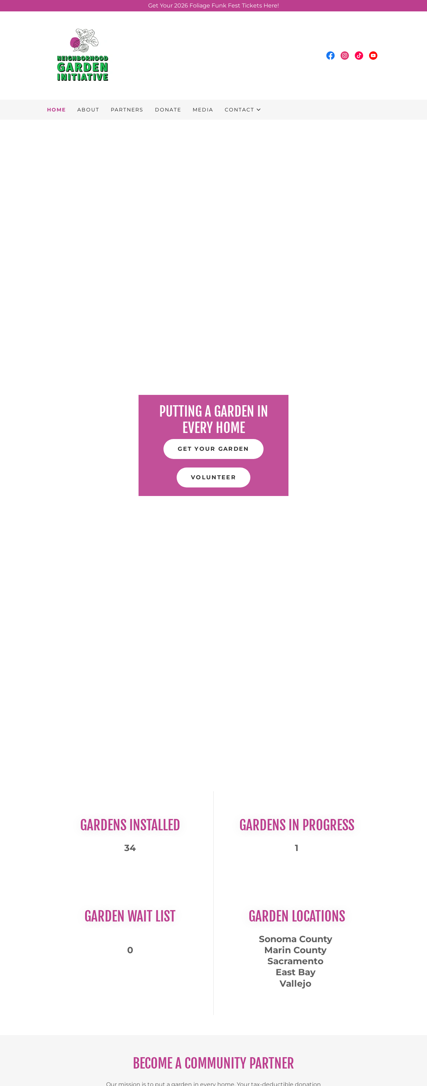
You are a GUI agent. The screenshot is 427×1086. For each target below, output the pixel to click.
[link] (82, 55)
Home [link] (56, 109)
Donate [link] (168, 109)
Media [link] (203, 109)
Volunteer (213, 477)
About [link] (88, 109)
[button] (243, 109)
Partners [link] (127, 109)
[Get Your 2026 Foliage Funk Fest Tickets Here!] (213, 5)
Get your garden (213, 448)
